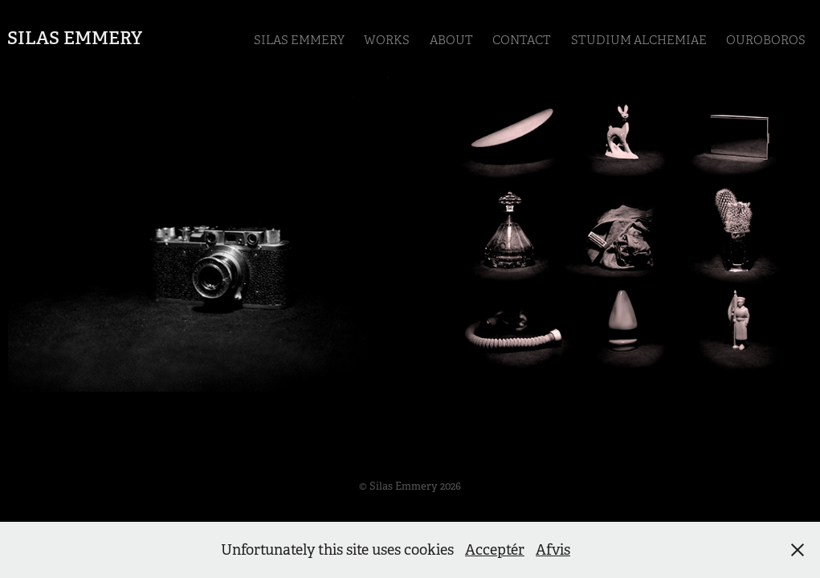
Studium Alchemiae (639, 40)
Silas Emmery (74, 37)
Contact (521, 40)
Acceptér (494, 550)
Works (387, 40)
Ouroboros (766, 40)
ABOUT (451, 40)
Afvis (553, 550)
